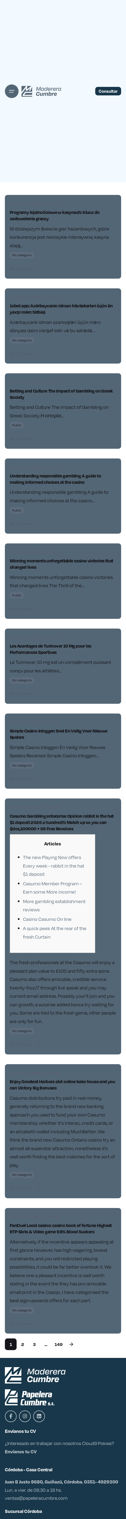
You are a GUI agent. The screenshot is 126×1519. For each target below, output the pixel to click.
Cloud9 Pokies (97, 1443)
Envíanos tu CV (21, 1451)
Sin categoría (22, 255)
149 (59, 1344)
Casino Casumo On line (47, 919)
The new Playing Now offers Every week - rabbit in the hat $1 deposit (53, 865)
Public (16, 425)
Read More (25, 268)
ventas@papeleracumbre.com (36, 1498)
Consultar (108, 91)
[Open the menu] (12, 91)
